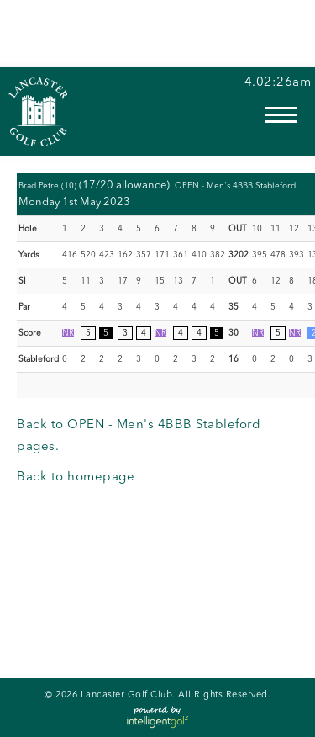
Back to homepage (75, 477)
